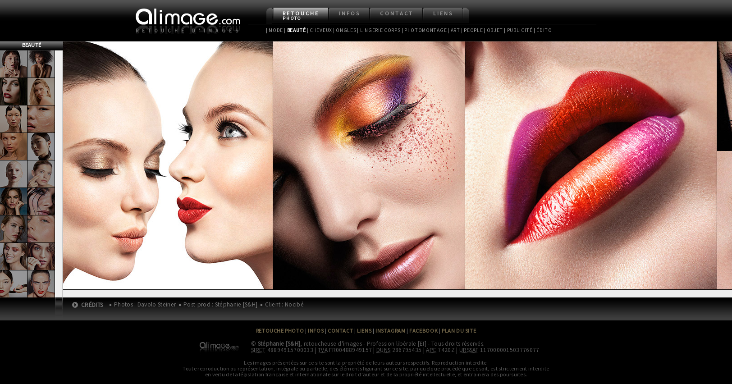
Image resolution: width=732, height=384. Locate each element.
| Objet (493, 30)
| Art (454, 30)
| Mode (274, 30)
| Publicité (518, 30)
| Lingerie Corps (378, 30)
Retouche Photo (280, 330)
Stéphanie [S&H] (279, 343)
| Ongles (345, 30)
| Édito (543, 30)
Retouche (301, 15)
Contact (396, 13)
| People (472, 30)
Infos (349, 13)
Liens (443, 13)
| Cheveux (319, 30)
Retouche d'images (189, 30)
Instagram (390, 330)
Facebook (423, 330)
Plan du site (459, 330)
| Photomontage (424, 30)
